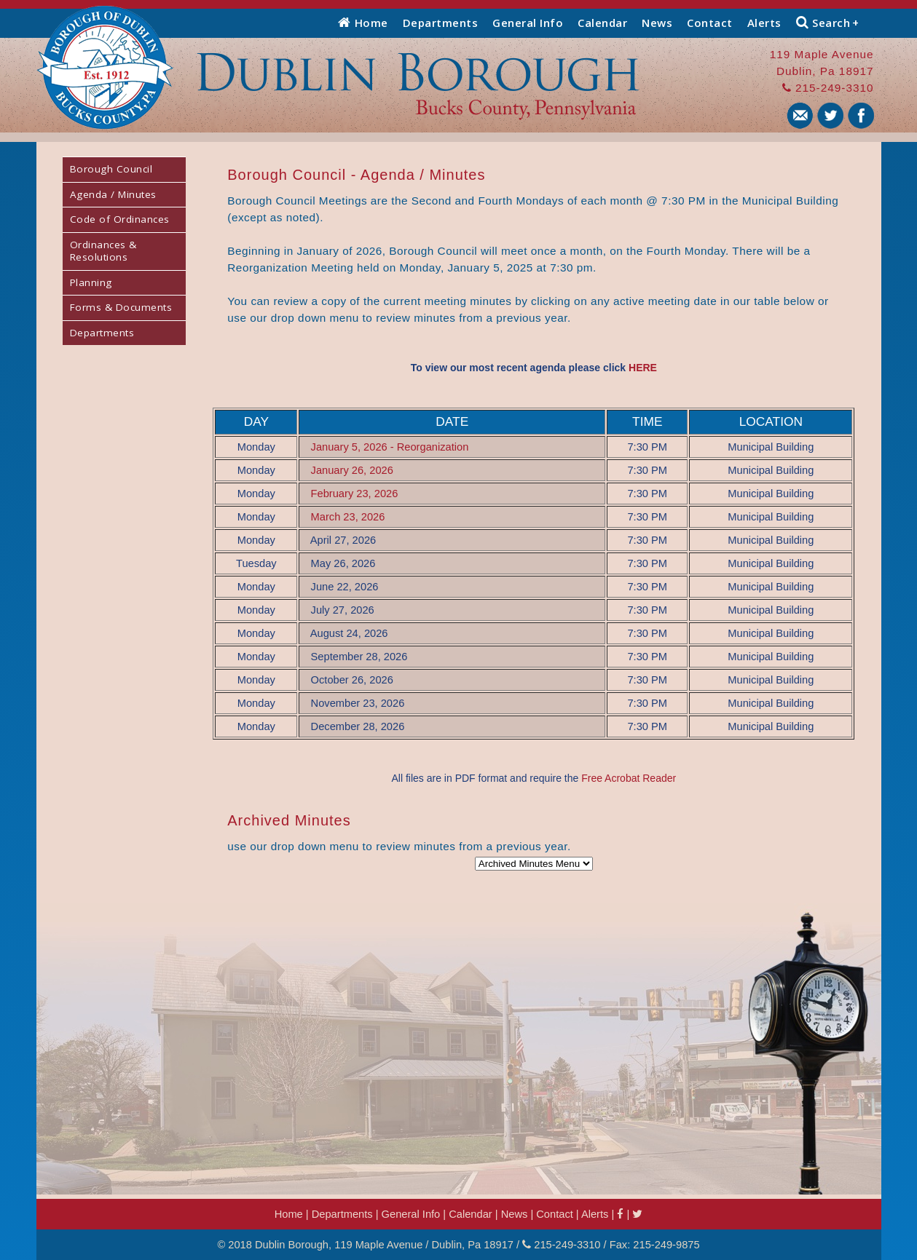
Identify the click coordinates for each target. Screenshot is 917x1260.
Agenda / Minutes (113, 194)
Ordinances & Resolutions (103, 251)
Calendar (602, 22)
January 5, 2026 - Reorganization (390, 447)
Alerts (764, 22)
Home (363, 22)
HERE (643, 367)
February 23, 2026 (354, 493)
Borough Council (111, 168)
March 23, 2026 (348, 517)
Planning (91, 282)
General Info (527, 22)
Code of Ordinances (120, 219)
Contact (710, 22)
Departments (441, 22)
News (657, 22)
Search (827, 22)
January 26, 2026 (352, 470)
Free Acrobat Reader (628, 778)
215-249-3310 (828, 88)
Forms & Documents (121, 307)
